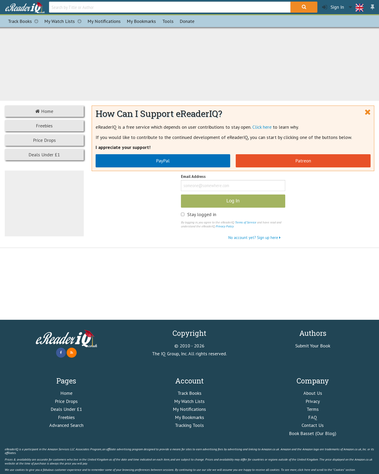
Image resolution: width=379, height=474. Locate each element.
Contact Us (313, 425)
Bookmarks (141, 21)
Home (44, 111)
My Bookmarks (189, 417)
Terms (313, 409)
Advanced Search (66, 425)
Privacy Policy (224, 226)
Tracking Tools (189, 425)
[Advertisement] (189, 63)
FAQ (312, 417)
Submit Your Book (312, 346)
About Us (312, 393)
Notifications (104, 21)
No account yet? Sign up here (254, 237)
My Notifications (189, 409)
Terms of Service (245, 222)
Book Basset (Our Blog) (312, 433)
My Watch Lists (64, 21)
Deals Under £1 (44, 155)
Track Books (24, 21)
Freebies (44, 126)
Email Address (193, 177)
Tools (168, 21)
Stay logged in (201, 214)
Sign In (333, 7)
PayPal (163, 161)
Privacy (313, 401)
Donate (187, 21)
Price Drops (44, 140)
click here (304, 469)
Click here (262, 127)
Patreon (303, 161)
